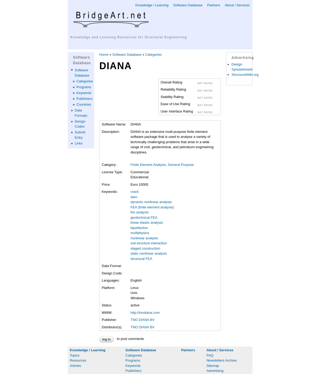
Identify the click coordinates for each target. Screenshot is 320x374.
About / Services (237, 5)
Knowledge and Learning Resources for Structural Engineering (128, 37)
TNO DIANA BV (143, 320)
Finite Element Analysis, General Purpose (162, 165)
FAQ (210, 355)
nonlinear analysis (144, 238)
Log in (106, 339)
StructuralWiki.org (245, 75)
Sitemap (213, 366)
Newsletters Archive (222, 360)
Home (104, 55)
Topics (75, 355)
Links (79, 143)
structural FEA (141, 259)
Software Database (188, 5)
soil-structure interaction (149, 243)
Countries (84, 104)
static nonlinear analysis (149, 253)
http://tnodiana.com (145, 313)
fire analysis (140, 212)
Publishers (85, 99)
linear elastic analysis (147, 223)
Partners (213, 5)
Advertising (215, 371)
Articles (75, 366)
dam (134, 197)
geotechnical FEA (144, 217)
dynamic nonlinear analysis (151, 202)
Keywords (84, 93)
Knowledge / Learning (152, 5)
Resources (78, 360)
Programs (84, 87)
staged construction (145, 248)
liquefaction (139, 228)
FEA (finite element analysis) (152, 207)
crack (135, 192)
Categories (85, 81)
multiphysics (140, 233)
